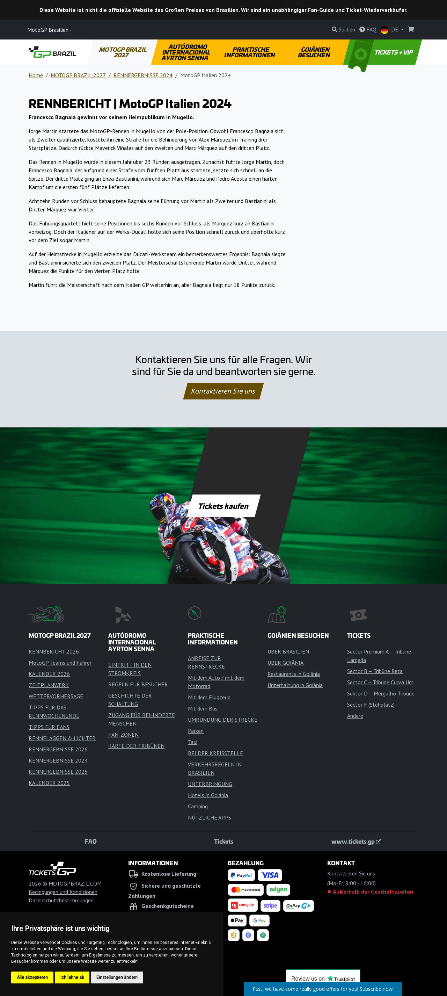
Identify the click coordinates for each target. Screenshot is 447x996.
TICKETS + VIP (381, 52)
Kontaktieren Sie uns (223, 391)
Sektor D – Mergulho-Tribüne (381, 693)
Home (36, 75)
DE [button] (390, 30)
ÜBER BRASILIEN (288, 651)
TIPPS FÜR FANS (49, 726)
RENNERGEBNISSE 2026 (58, 749)
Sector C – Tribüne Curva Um (380, 682)
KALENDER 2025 (49, 782)
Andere (355, 715)
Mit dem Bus (203, 708)
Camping (198, 806)
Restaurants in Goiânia (294, 673)
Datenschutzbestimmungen (61, 900)
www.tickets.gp (356, 841)
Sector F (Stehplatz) (371, 704)
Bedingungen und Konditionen (63, 891)
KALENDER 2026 (49, 673)
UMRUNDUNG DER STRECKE (222, 719)
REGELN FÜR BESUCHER (138, 684)
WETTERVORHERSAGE (56, 696)
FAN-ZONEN (123, 734)
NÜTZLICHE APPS (209, 817)
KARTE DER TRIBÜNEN (136, 745)
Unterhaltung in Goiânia (295, 684)
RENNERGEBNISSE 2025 (58, 771)
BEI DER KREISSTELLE (215, 753)
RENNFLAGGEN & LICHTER (62, 738)
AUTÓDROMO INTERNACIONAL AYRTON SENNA (186, 52)
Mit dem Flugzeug (209, 697)
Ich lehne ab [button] (72, 977)
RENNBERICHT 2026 (54, 651)
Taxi (192, 741)
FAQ (91, 841)
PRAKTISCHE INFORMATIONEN (250, 52)
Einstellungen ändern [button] (117, 977)
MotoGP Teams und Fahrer (60, 662)
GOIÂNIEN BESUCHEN (314, 52)
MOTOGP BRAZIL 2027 (123, 52)
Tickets (223, 841)
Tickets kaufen (223, 505)
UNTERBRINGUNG (210, 783)
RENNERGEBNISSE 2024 (143, 75)
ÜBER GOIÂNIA (285, 662)
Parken (196, 730)
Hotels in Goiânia (208, 795)
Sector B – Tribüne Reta (375, 670)
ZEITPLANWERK (49, 684)
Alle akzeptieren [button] (32, 977)
